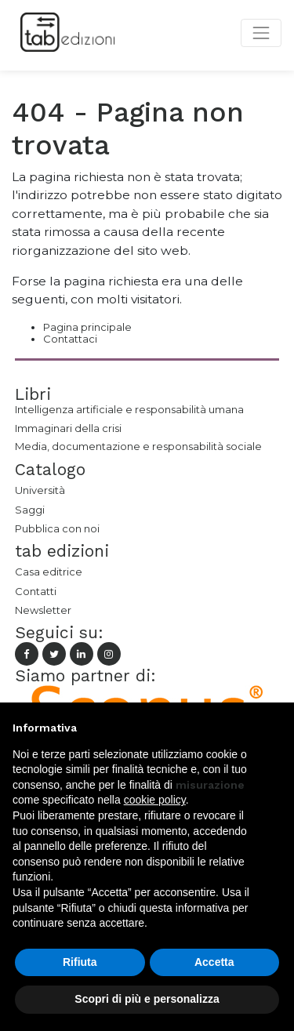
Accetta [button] (214, 962)
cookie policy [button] (155, 799)
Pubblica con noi (57, 528)
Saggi (30, 509)
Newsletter (43, 610)
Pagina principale (87, 327)
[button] (273, 727)
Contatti (35, 591)
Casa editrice (48, 571)
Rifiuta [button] (80, 962)
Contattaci (70, 338)
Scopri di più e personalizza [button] (146, 999)
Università (40, 490)
